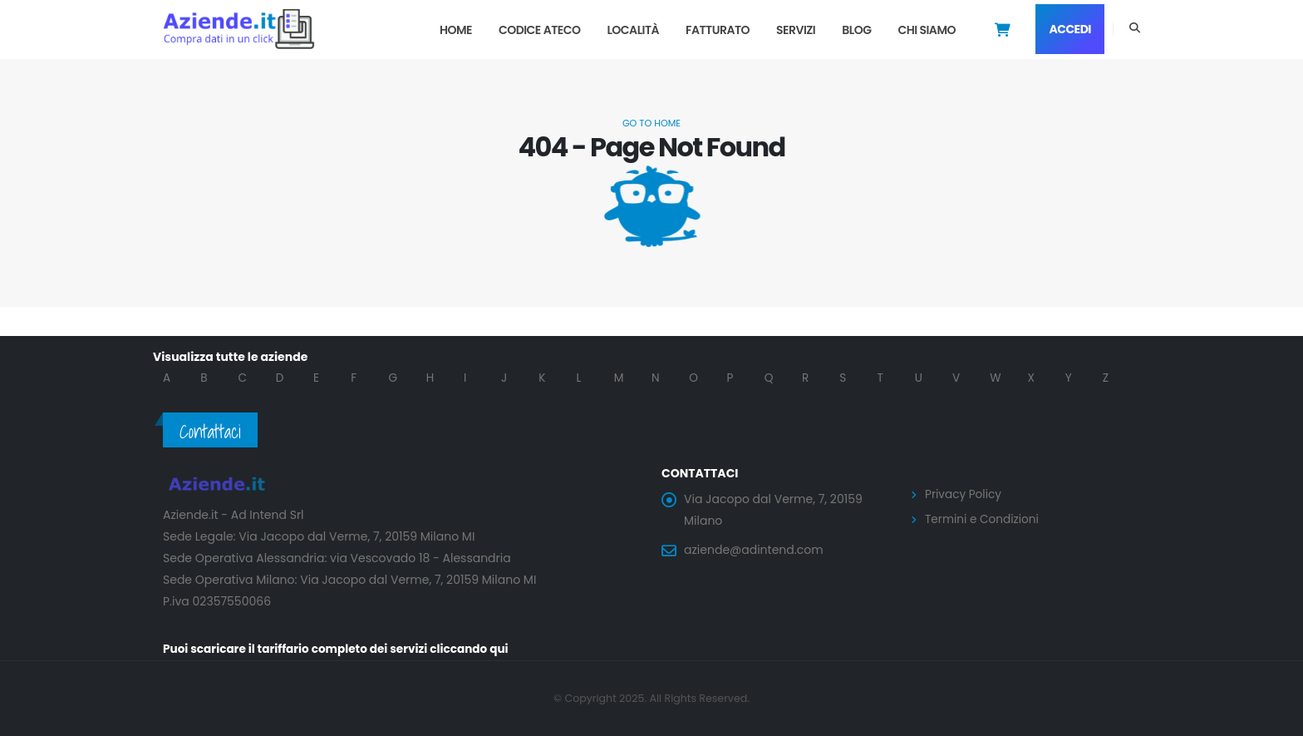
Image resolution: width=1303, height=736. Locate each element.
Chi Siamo (926, 30)
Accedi (1070, 29)
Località (633, 30)
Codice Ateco (540, 30)
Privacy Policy (964, 494)
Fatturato (718, 30)
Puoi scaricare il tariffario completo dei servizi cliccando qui (341, 649)
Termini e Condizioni (983, 518)
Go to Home (651, 123)
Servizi (795, 30)
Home (456, 30)
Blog (856, 30)
